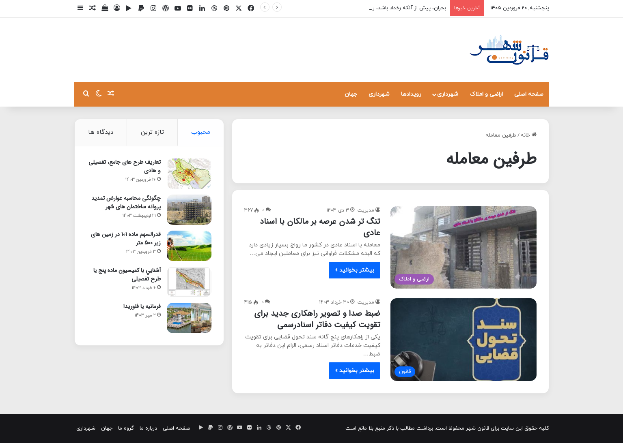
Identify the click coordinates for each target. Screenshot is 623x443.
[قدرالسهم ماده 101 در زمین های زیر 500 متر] (189, 246)
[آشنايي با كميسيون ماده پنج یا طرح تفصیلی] (189, 282)
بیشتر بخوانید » (354, 270)
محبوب (200, 132)
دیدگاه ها (100, 132)
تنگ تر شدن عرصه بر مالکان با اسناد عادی (320, 227)
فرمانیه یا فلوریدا (142, 306)
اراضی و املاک (486, 94)
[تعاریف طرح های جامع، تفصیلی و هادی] (189, 173)
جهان (351, 94)
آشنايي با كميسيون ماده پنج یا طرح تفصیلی (127, 274)
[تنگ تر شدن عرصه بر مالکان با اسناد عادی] (463, 247)
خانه (529, 135)
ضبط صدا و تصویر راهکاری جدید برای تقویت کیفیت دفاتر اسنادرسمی (317, 319)
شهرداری (447, 94)
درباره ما (148, 428)
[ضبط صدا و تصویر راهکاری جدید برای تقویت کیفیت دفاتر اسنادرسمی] (463, 339)
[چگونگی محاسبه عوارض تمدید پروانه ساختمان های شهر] (189, 210)
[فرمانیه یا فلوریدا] (189, 318)
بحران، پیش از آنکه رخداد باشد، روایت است (397, 8)
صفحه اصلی (528, 94)
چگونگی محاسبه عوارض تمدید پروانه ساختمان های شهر (126, 202)
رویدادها (411, 94)
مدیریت (366, 210)
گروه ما (126, 428)
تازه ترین (152, 132)
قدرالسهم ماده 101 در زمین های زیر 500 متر (126, 238)
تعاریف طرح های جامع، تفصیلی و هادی (124, 166)
